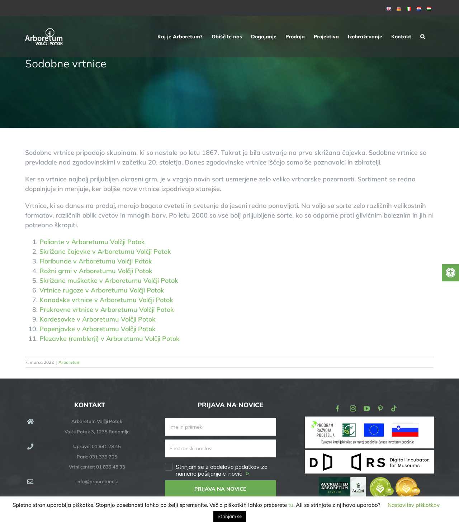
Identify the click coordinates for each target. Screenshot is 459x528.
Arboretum (69, 362)
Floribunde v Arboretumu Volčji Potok (95, 261)
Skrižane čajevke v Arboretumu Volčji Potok (105, 251)
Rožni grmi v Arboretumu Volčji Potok (95, 271)
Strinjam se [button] (230, 516)
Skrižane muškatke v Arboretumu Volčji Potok (108, 280)
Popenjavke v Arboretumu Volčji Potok (97, 329)
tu (290, 504)
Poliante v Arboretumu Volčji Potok (92, 242)
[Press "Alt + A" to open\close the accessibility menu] (450, 272)
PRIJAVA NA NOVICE (220, 489)
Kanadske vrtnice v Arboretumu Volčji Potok (106, 300)
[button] (422, 36)
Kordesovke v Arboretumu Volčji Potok (97, 319)
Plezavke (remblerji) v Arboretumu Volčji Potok (109, 338)
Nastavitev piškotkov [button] (414, 504)
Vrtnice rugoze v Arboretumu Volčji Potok (101, 290)
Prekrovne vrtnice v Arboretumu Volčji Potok (106, 309)
